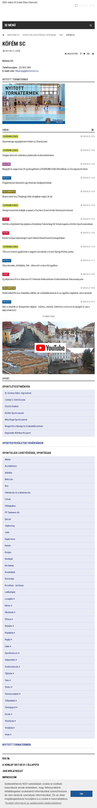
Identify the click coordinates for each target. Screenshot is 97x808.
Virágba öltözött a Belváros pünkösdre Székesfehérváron (28, 155)
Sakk (7, 646)
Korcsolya (9, 578)
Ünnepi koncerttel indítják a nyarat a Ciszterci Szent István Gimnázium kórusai (37, 210)
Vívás (7, 734)
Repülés (8, 626)
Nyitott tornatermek (16, 744)
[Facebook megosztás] (80, 54)
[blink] (93, 5)
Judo (7, 532)
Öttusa (8, 619)
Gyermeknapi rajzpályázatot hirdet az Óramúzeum (24, 141)
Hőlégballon (10, 505)
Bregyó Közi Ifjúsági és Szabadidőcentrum (24, 426)
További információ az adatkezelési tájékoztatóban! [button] (33, 803)
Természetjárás (12, 694)
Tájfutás (8, 673)
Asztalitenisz (11, 466)
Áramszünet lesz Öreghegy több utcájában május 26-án (27, 196)
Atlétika (8, 472)
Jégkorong (10, 525)
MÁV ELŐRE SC (13, 35)
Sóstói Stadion (11, 406)
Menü (10, 25)
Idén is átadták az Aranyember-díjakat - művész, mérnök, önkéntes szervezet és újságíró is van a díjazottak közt (46, 308)
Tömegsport (10, 707)
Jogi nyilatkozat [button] (12, 771)
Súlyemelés (10, 659)
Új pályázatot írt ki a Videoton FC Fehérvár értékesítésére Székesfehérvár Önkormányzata (42, 279)
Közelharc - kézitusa (14, 585)
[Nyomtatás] (93, 54)
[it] (90, 5)
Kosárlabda (10, 572)
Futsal (7, 499)
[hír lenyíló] (92, 130)
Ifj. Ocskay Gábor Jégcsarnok (18, 393)
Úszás (7, 714)
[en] (80, 5)
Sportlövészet (11, 653)
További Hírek (48, 316)
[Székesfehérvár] (31, 14)
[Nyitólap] (3, 35)
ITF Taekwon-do (12, 512)
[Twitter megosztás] (84, 54)
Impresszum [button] (9, 777)
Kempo (8, 552)
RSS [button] (4, 758)
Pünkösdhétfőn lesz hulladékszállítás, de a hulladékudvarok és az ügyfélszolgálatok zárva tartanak (47, 293)
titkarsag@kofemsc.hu (27, 71)
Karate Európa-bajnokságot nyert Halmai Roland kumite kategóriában (33, 238)
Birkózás (9, 479)
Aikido (8, 459)
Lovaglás (9, 598)
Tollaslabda (10, 700)
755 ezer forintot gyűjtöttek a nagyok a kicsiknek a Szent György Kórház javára (37, 251)
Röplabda (9, 632)
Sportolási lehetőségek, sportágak (39, 35)
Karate (8, 545)
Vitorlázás (9, 721)
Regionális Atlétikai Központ (18, 433)
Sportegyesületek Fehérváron (22, 443)
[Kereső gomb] (91, 25)
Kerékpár (9, 558)
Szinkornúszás (11, 666)
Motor (7, 605)
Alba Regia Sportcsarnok (16, 419)
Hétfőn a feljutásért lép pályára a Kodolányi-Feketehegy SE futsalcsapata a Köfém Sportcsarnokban (47, 224)
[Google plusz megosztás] (88, 54)
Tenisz (8, 687)
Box (6, 485)
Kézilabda (9, 565)
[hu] (76, 5)
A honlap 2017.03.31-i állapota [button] (20, 764)
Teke (61, 35)
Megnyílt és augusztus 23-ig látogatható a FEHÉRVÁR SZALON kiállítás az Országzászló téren (45, 169)
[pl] (83, 5)
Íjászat (8, 519)
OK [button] (81, 794)
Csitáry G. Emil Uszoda (15, 399)
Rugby (7, 639)
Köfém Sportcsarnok (14, 413)
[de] (87, 5)
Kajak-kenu (10, 539)
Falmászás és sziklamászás (17, 492)
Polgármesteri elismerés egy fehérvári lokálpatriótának (27, 182)
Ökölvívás (9, 612)
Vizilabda (9, 727)
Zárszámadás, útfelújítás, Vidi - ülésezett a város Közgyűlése (30, 265)
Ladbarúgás (10, 592)
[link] (48, 104)
